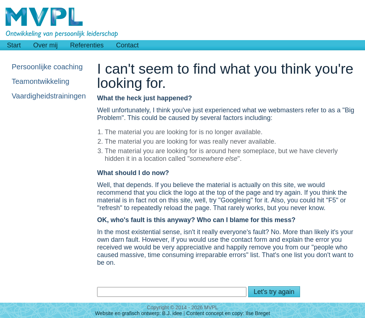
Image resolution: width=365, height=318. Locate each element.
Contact (127, 45)
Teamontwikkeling (40, 81)
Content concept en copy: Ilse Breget (228, 313)
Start (14, 45)
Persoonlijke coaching (47, 67)
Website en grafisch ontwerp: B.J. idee (138, 313)
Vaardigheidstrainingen (48, 96)
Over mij (45, 45)
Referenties (87, 45)
